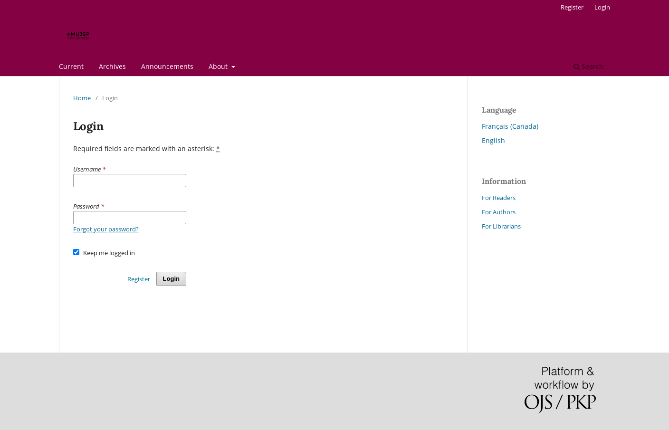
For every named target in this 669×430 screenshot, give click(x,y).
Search (588, 66)
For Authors (499, 212)
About (219, 66)
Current (71, 66)
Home (82, 98)
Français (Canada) (510, 126)
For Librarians (501, 226)
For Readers (499, 197)
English (493, 140)
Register (572, 7)
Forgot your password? (106, 229)
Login (602, 7)
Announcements (167, 66)
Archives (112, 66)
